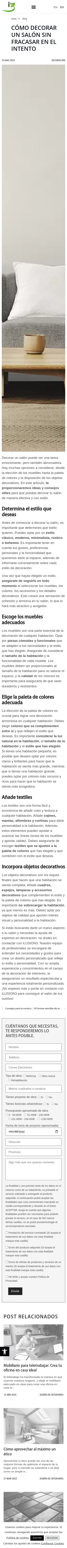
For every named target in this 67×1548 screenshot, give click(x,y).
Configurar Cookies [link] (52, 1543)
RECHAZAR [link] (52, 1538)
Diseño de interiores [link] (51, 1394)
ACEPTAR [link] (37, 1538)
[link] (4, 1351)
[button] (33, 6)
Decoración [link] (58, 60)
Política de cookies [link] (17, 1537)
